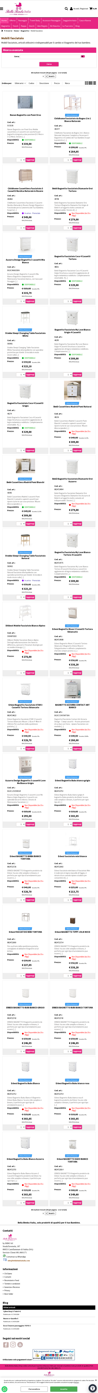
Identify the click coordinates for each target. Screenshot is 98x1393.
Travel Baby (35, 20)
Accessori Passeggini (51, 20)
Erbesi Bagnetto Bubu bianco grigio (72, 780)
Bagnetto (5, 26)
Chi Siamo (8, 1273)
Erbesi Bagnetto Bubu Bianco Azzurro (25, 1159)
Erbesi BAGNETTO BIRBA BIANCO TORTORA (25, 857)
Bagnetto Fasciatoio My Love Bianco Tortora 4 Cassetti (72, 553)
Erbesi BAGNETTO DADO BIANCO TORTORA (72, 1160)
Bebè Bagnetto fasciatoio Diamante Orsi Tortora (72, 190)
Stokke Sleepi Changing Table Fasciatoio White (25, 334)
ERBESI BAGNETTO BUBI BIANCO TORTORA (72, 1007)
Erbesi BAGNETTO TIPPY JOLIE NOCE (72, 932)
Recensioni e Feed (11, 1280)
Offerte (12, 20)
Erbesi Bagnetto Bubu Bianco (25, 1083)
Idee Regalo (42, 26)
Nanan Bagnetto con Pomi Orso (25, 115)
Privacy (76, 1382)
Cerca (16, 56)
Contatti (7, 1277)
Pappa (23, 26)
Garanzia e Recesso (12, 1287)
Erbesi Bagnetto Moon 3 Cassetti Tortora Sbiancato (72, 630)
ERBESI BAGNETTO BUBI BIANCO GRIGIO (25, 1007)
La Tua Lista (67, 26)
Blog (77, 26)
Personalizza (34, 1389)
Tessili (15, 26)
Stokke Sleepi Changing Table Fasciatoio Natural (25, 557)
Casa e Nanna (85, 20)
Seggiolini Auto (70, 20)
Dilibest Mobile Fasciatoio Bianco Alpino (25, 625)
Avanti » (52, 76)
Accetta (63, 1389)
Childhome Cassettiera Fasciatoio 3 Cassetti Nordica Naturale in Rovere (25, 190)
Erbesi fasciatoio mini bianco (72, 856)
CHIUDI (96, 1380)
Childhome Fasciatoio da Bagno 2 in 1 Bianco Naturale (72, 120)
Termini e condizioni (12, 1283)
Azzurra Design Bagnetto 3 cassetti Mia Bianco (25, 261)
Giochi (31, 26)
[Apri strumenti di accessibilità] (93, 1388)
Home (4, 20)
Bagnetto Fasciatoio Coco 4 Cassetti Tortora (72, 257)
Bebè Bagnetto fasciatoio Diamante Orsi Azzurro (72, 480)
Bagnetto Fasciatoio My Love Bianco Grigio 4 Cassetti (72, 331)
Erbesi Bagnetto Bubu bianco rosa (72, 1083)
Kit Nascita (55, 26)
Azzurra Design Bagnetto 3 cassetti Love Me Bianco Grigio (25, 782)
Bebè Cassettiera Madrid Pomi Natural (72, 406)
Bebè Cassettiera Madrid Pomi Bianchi (25, 482)
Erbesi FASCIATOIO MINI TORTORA (25, 932)
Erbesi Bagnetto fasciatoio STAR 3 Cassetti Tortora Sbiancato (25, 706)
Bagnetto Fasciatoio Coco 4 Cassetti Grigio (25, 404)
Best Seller (8, 1294)
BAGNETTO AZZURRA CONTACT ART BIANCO (72, 706)
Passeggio (22, 20)
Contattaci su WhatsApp (16, 1257)
